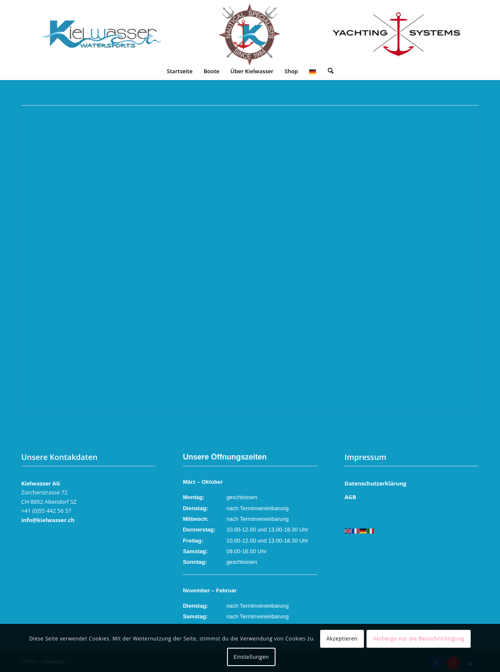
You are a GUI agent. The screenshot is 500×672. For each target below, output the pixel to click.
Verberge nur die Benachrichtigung (418, 638)
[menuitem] (179, 71)
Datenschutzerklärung (375, 483)
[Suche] (330, 71)
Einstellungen (251, 657)
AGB (350, 497)
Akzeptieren (342, 638)
